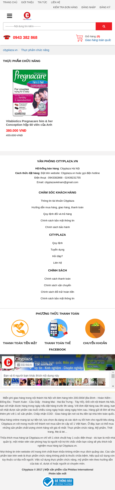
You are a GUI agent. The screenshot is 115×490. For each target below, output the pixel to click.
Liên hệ (55, 2)
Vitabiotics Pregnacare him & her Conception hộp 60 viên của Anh (29, 122)
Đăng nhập (89, 7)
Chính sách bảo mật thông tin (57, 220)
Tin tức (42, 2)
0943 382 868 (25, 37)
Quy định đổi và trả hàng (57, 213)
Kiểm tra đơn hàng (65, 7)
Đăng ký (105, 7)
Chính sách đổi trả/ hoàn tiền (57, 291)
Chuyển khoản (95, 343)
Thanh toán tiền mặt (20, 343)
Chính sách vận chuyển (57, 285)
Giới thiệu (27, 2)
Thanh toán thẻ (57, 343)
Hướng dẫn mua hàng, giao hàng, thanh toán (57, 207)
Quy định (57, 243)
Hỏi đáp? (57, 256)
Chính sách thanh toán (57, 278)
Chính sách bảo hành (57, 227)
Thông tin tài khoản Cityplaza (57, 200)
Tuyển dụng (57, 249)
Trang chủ (10, 2)
